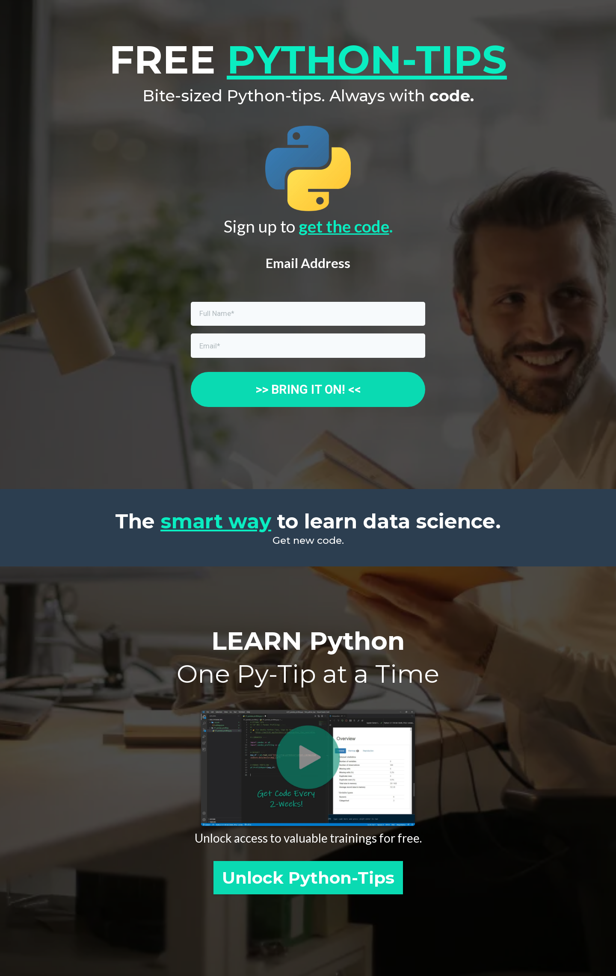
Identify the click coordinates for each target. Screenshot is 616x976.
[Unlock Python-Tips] (308, 877)
